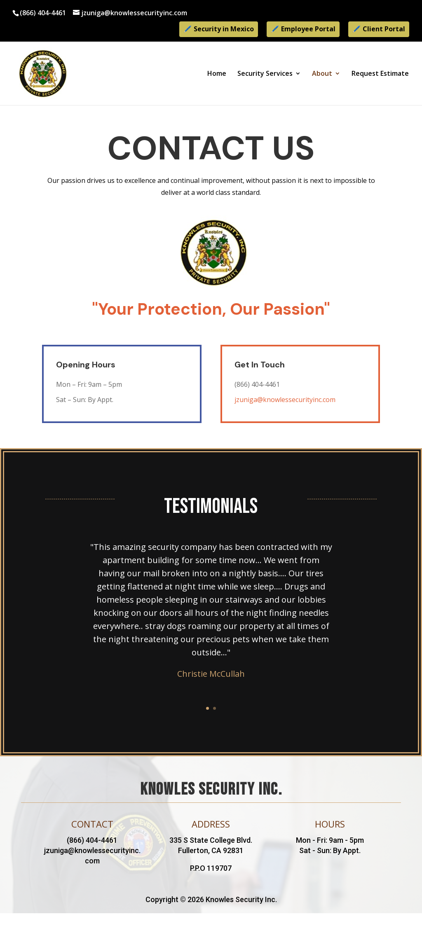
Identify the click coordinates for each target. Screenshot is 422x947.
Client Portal (384, 28)
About (322, 74)
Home (216, 74)
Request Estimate (380, 74)
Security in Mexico (224, 28)
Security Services (265, 74)
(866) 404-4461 (43, 12)
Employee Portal (308, 28)
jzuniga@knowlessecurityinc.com (284, 399)
